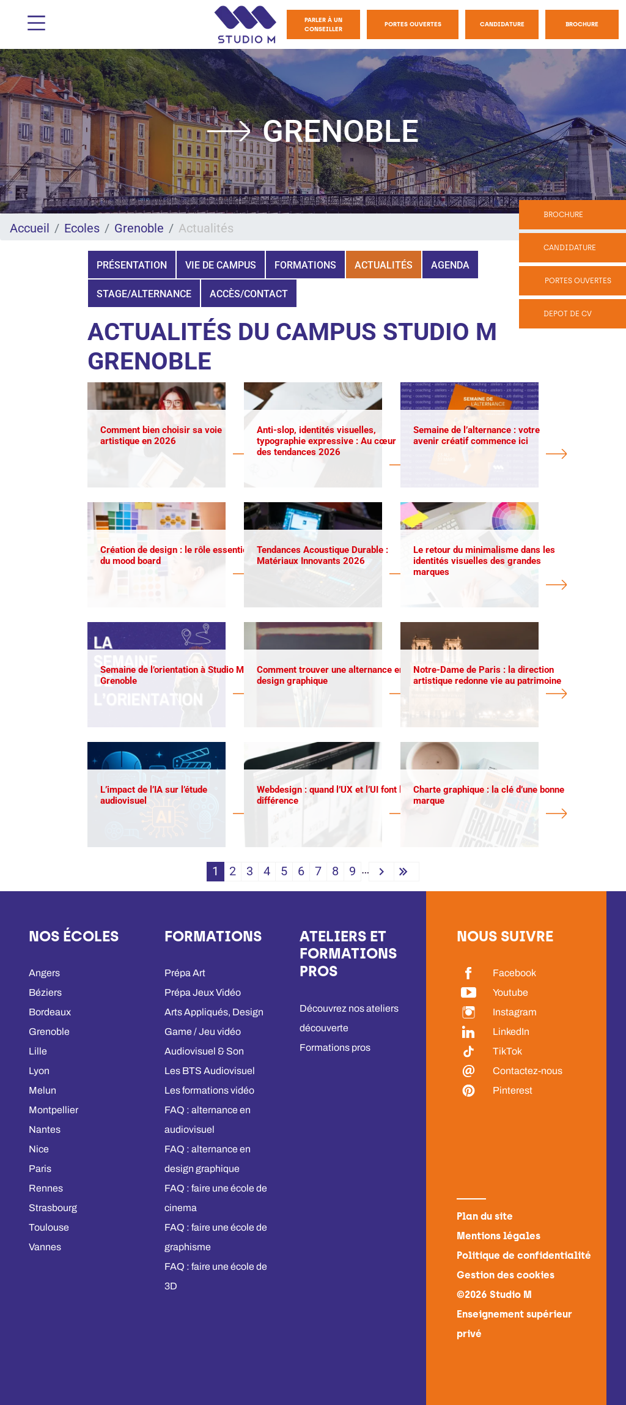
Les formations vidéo (209, 1090)
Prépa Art (184, 973)
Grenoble (139, 228)
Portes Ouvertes (413, 24)
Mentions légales (498, 1236)
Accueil (30, 228)
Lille (38, 1051)
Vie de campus (220, 265)
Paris (40, 1168)
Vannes (45, 1247)
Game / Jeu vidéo (202, 1031)
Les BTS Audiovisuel (209, 1071)
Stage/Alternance (144, 294)
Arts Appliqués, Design (213, 1012)
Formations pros (335, 1047)
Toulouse (49, 1227)
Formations (305, 265)
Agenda (450, 265)
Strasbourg (53, 1208)
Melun (42, 1090)
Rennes (46, 1188)
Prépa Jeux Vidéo (202, 992)
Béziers (45, 992)
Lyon (39, 1071)
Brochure (581, 24)
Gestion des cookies (505, 1275)
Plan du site (485, 1216)
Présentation (132, 265)
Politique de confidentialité (524, 1255)
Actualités (384, 265)
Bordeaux (50, 1012)
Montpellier (53, 1110)
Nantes (45, 1129)
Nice (39, 1149)
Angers (44, 973)
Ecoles (82, 228)
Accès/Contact (249, 294)
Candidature (502, 24)
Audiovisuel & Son (204, 1051)
